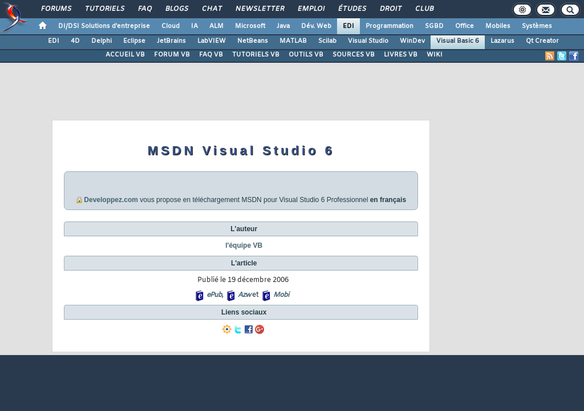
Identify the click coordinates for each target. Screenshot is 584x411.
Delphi (101, 41)
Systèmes (537, 26)
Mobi (281, 295)
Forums (55, 9)
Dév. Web (316, 26)
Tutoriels (104, 9)
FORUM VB (172, 55)
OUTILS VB (306, 55)
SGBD (434, 26)
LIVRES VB (400, 55)
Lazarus (502, 41)
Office (464, 26)
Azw (244, 295)
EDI (348, 26)
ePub (214, 295)
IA (194, 26)
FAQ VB (211, 55)
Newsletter (259, 9)
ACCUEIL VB (125, 55)
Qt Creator (542, 41)
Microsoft (250, 26)
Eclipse (134, 41)
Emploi (310, 9)
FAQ (144, 9)
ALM (216, 26)
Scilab (327, 41)
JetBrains (171, 41)
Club (423, 9)
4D (75, 41)
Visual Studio (368, 41)
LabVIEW (211, 41)
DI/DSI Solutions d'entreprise (104, 26)
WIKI (435, 55)
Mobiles (497, 26)
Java (283, 26)
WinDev (412, 41)
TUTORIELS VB (255, 55)
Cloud (170, 26)
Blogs (176, 9)
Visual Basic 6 (457, 41)
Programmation (389, 26)
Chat (211, 9)
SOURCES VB (353, 55)
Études (351, 9)
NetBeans (252, 41)
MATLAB (293, 41)
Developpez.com (111, 200)
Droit (390, 9)
